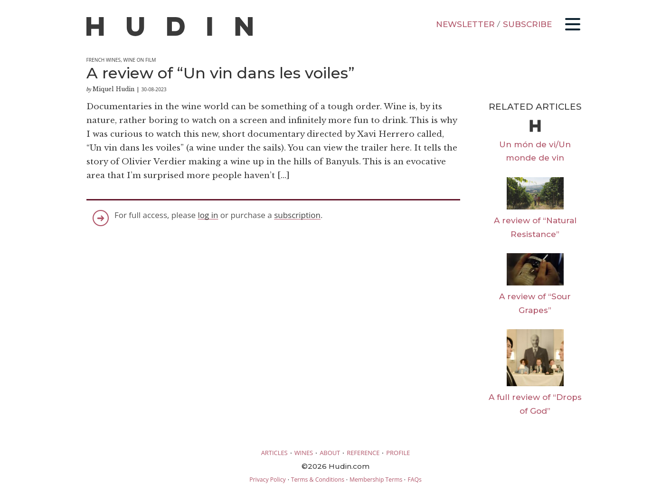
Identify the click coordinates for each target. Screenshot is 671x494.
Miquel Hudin (113, 89)
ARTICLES (274, 452)
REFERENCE (363, 452)
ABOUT (330, 452)
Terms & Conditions (317, 479)
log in (208, 214)
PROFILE (398, 452)
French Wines (103, 60)
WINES (303, 452)
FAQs (414, 479)
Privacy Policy (267, 479)
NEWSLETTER (465, 24)
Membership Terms (376, 479)
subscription (297, 214)
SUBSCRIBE (527, 24)
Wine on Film (139, 60)
